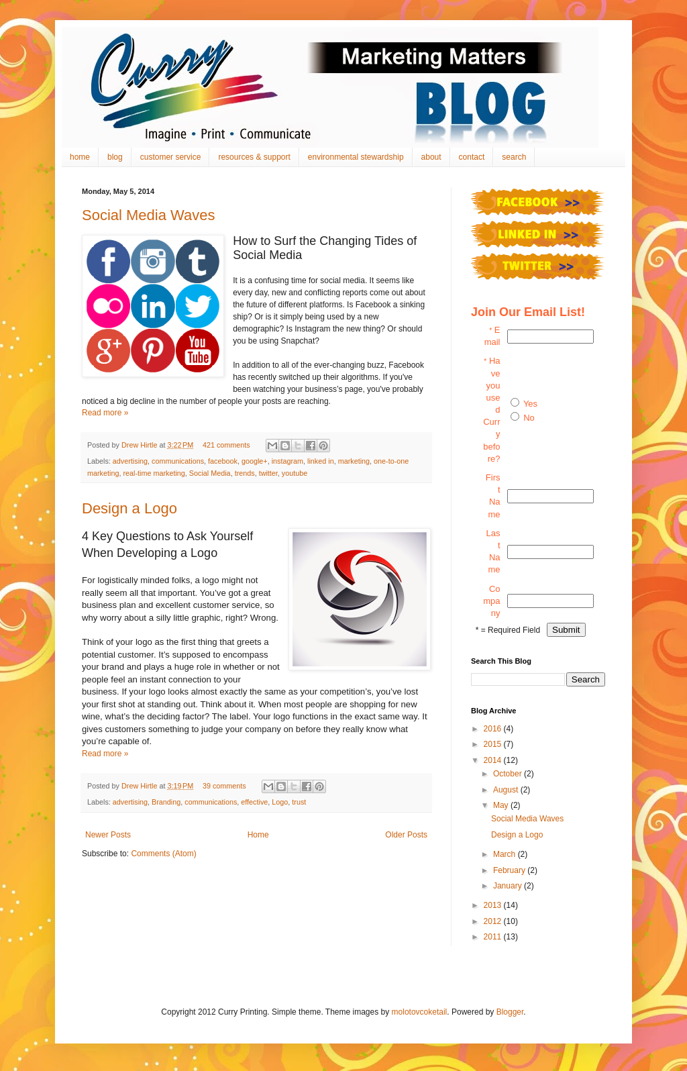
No (529, 418)
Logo (280, 802)
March (505, 854)
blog (115, 157)
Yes (530, 404)
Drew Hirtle (140, 445)
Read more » (105, 412)
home (80, 157)
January (508, 885)
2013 (494, 905)
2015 (494, 744)
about (431, 157)
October (508, 773)
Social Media (210, 473)
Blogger (510, 1012)
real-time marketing (153, 473)
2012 (494, 921)
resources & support (254, 157)
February (510, 870)
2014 (494, 760)
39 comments (224, 786)
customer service (170, 157)
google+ (255, 461)
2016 (494, 728)
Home (258, 834)
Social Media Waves (148, 215)
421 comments (226, 445)
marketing (354, 461)
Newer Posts (108, 834)
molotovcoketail (419, 1012)
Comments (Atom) (163, 853)
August (507, 790)
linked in (320, 461)
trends (245, 473)
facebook (222, 461)
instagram (287, 461)
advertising (130, 461)
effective (254, 802)
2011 (494, 936)
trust (299, 802)
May (502, 805)
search (514, 157)
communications (178, 461)
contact (472, 157)
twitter (268, 473)
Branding (166, 802)
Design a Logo (129, 508)
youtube (294, 473)
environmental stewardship (356, 157)
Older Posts (406, 834)
